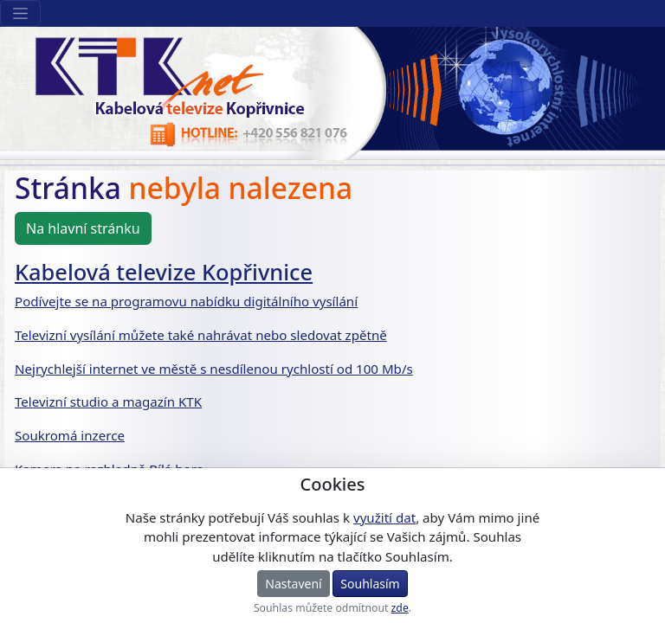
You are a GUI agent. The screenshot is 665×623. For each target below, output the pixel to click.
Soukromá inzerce (70, 435)
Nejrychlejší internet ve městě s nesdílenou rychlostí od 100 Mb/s (214, 368)
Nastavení (293, 583)
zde (400, 608)
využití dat (384, 517)
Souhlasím (369, 583)
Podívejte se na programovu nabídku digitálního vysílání (186, 301)
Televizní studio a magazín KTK (108, 401)
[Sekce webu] (20, 13)
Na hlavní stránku (83, 228)
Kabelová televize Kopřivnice (164, 271)
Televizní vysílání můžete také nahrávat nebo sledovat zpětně (201, 335)
